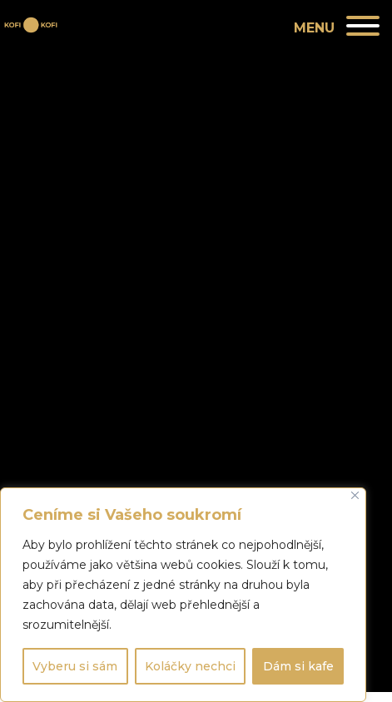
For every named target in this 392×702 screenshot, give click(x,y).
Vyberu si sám (74, 666)
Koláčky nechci (190, 666)
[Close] (355, 495)
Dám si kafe (298, 666)
